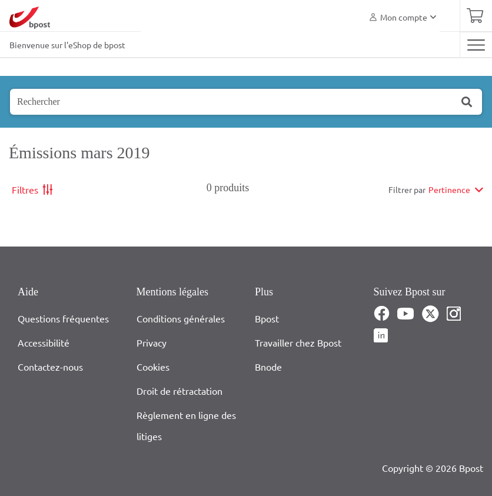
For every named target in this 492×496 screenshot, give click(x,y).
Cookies (153, 366)
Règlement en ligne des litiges (186, 425)
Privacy (152, 342)
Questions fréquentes (63, 318)
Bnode (268, 366)
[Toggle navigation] (476, 45)
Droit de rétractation (179, 391)
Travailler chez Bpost (298, 342)
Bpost (267, 318)
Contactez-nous (50, 366)
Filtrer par (406, 189)
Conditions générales (181, 318)
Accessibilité (43, 342)
